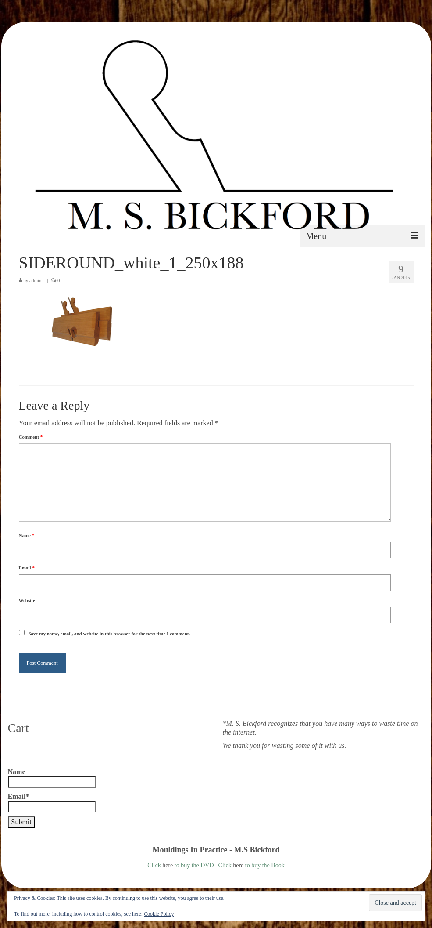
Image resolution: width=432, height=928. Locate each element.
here (167, 865)
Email (27, 567)
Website (27, 600)
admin (35, 280)
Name (27, 535)
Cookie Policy (159, 914)
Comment (31, 436)
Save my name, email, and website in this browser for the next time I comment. (109, 633)
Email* (52, 802)
